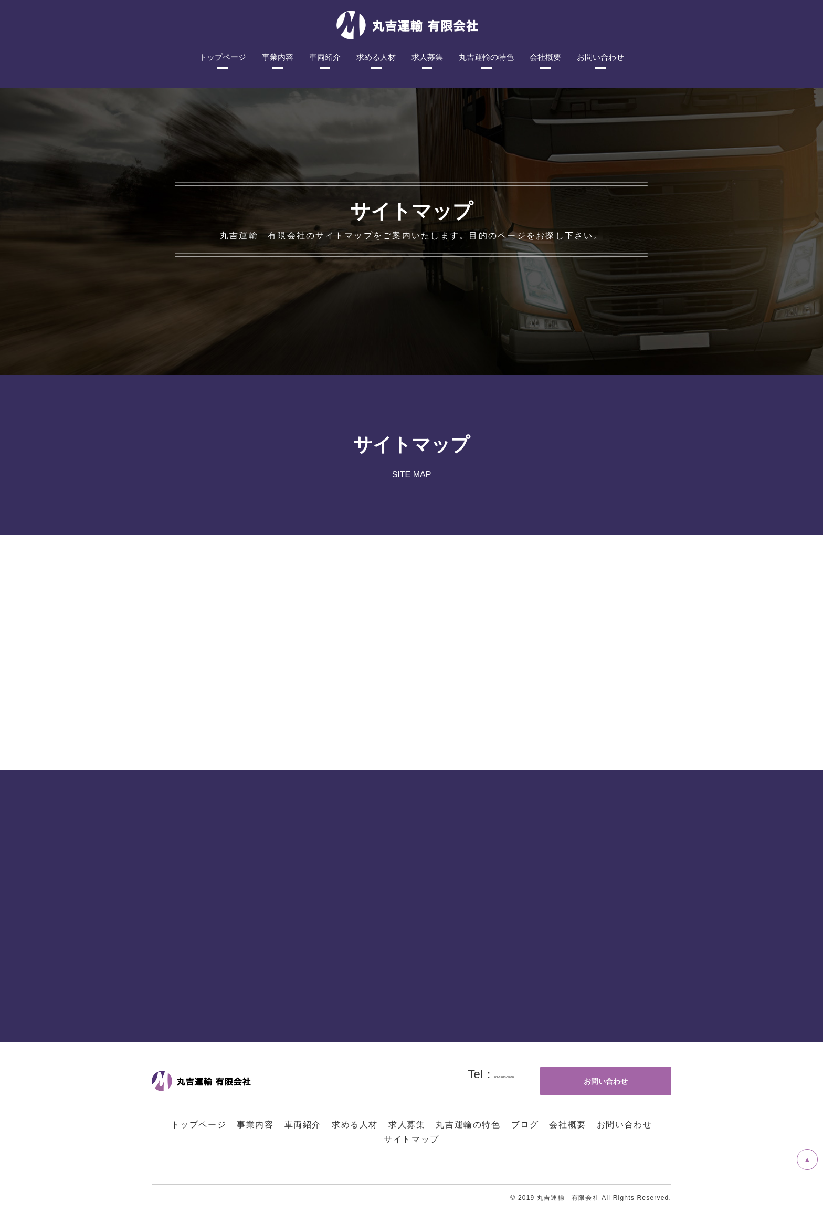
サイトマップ (411, 1139)
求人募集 (406, 1124)
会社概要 (567, 1124)
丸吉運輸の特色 (468, 1124)
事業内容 (255, 1124)
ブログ (525, 1124)
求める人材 (355, 1124)
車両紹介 (302, 1124)
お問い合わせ (624, 1124)
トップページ (199, 1124)
